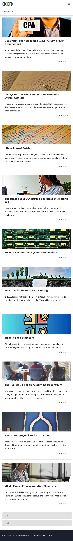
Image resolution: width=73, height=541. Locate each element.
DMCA (44, 535)
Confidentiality (37, 535)
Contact (50, 535)
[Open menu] (69, 3)
